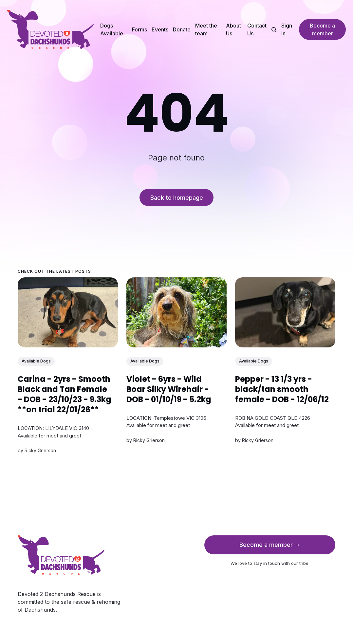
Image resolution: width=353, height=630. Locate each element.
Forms (139, 29)
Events (160, 29)
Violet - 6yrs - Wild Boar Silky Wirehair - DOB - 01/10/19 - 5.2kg (168, 389)
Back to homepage (176, 197)
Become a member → (269, 544)
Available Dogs (36, 361)
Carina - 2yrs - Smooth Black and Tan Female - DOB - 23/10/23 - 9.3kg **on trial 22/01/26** (64, 394)
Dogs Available (111, 29)
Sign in (286, 29)
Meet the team (206, 29)
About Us (233, 29)
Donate (182, 29)
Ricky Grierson (40, 450)
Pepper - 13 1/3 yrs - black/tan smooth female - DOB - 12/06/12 (282, 389)
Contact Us (257, 29)
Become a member (322, 29)
